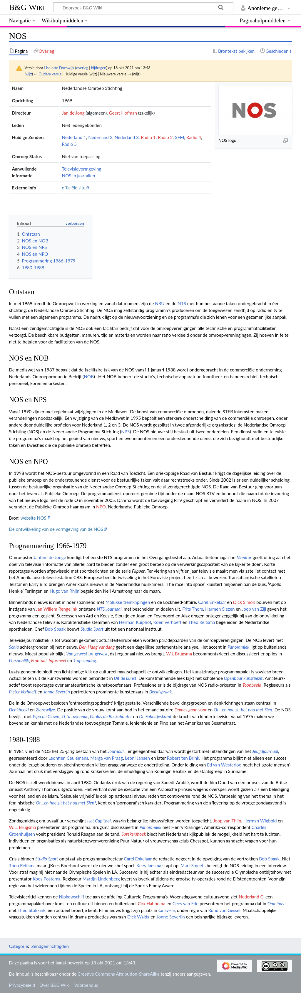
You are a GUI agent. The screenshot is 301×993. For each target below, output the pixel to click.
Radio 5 (69, 144)
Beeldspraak (160, 691)
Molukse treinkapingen (128, 602)
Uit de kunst (125, 678)
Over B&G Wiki (54, 985)
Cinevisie (166, 910)
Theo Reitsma (201, 622)
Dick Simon (244, 602)
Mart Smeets (192, 865)
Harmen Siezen (220, 609)
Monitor (244, 557)
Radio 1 (148, 137)
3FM (179, 137)
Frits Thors (192, 609)
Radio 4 (193, 137)
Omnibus (275, 903)
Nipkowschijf (71, 896)
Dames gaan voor (191, 709)
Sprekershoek (133, 834)
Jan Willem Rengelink (56, 609)
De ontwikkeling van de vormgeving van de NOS (56, 529)
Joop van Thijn (227, 820)
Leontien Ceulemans (68, 758)
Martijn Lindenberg (101, 878)
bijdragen (98, 67)
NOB (89, 376)
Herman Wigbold (260, 820)
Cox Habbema (151, 903)
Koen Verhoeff (167, 622)
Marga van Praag (106, 758)
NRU (159, 303)
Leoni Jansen (137, 758)
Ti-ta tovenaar (74, 716)
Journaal (115, 751)
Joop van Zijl (254, 609)
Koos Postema (47, 878)
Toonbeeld (252, 685)
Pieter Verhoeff (22, 691)
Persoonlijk (19, 660)
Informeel (57, 660)
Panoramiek (238, 647)
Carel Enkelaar (212, 602)
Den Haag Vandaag (97, 647)
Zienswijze (45, 709)
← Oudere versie (47, 74)
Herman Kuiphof (135, 622)
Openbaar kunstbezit (243, 678)
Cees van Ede (186, 903)
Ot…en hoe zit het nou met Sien (243, 709)
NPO (101, 506)
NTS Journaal (109, 609)
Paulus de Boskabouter (111, 716)
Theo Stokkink (32, 910)
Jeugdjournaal (265, 751)
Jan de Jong (73, 112)
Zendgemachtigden (49, 946)
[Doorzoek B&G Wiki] (143, 7)
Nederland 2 (100, 137)
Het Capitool (99, 820)
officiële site (74, 187)
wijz (29, 74)
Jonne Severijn (57, 691)
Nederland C (251, 896)
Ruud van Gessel (224, 910)
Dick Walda (138, 916)
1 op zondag (84, 660)
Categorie (18, 946)
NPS (125, 431)
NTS (182, 303)
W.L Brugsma (179, 653)
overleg (82, 67)
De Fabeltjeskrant (155, 716)
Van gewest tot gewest (87, 653)
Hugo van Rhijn (64, 591)
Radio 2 (165, 137)
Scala (14, 647)
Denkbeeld (19, 709)
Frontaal (38, 660)
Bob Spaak (55, 629)
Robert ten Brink (183, 758)
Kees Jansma (148, 865)
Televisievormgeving (81, 168)
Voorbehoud (86, 985)
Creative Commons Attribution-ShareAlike (119, 974)
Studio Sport (92, 629)
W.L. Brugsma (22, 827)
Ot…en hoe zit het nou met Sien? (66, 802)
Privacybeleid (22, 985)
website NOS (33, 518)
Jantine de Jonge (50, 557)
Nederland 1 (74, 137)
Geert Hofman (123, 112)
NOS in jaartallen (78, 175)
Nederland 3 (127, 137)
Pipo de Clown (46, 716)
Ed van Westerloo (224, 764)
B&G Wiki (27, 7)
